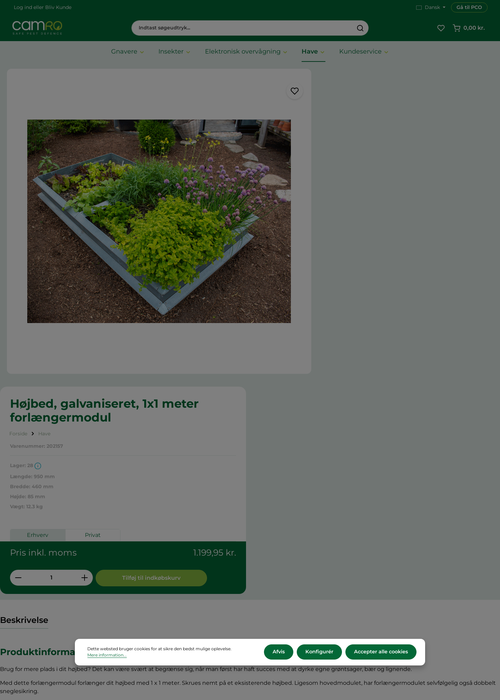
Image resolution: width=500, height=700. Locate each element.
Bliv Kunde (58, 7)
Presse (271, 569)
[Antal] (341, 257)
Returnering (153, 587)
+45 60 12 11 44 (406, 573)
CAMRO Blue (279, 551)
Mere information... (107, 655)
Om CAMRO (153, 551)
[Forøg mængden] (374, 257)
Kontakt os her (406, 626)
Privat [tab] (383, 215)
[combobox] (242, 28)
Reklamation (153, 597)
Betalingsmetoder (160, 578)
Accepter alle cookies (381, 652)
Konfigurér (321, 652)
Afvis (281, 652)
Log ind (23, 7)
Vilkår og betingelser (163, 560)
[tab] (24, 375)
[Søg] (360, 28)
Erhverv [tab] (327, 215)
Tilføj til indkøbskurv (437, 257)
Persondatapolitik (160, 606)
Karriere (273, 560)
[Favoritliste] (440, 28)
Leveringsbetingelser (164, 569)
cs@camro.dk (418, 581)
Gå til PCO (469, 7)
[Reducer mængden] (308, 257)
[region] (146, 209)
